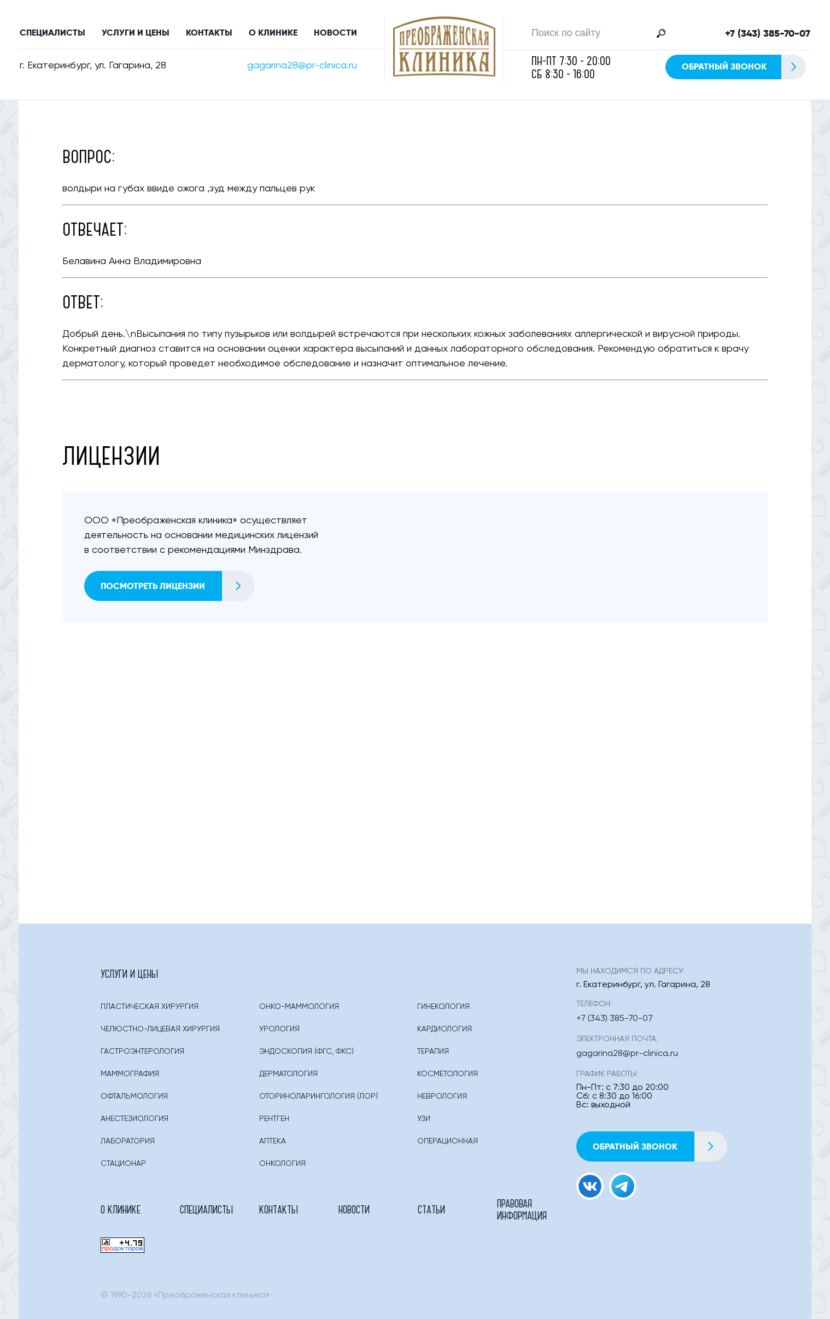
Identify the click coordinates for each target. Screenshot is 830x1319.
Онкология (282, 1164)
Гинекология (443, 1007)
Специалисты (52, 32)
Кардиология (444, 1029)
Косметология (447, 1074)
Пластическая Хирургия (149, 1007)
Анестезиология (134, 1119)
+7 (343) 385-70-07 (767, 33)
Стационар (123, 1164)
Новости (335, 32)
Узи (423, 1119)
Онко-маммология (299, 1007)
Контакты (209, 32)
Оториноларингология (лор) (318, 1096)
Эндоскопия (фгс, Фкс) (306, 1051)
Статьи (431, 1209)
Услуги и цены (135, 32)
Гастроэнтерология (142, 1051)
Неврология (442, 1096)
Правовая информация (522, 1209)
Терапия (433, 1051)
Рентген (274, 1119)
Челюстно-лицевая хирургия (160, 1029)
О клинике (273, 32)
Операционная (447, 1141)
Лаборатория (128, 1141)
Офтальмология (134, 1096)
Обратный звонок (743, 67)
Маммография (130, 1074)
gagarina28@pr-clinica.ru (302, 66)
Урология (279, 1029)
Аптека (272, 1141)
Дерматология (288, 1074)
